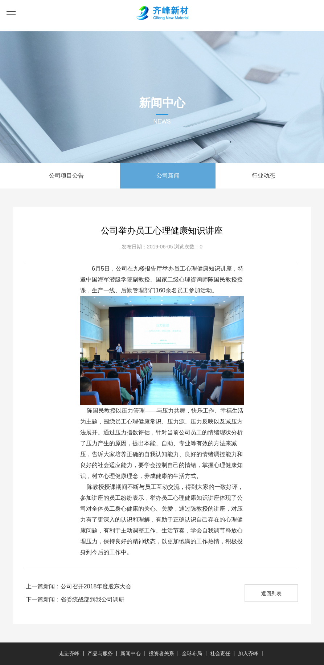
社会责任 (220, 653)
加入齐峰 (248, 653)
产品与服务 (100, 653)
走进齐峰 (69, 653)
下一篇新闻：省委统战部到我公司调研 (75, 599)
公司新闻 (168, 176)
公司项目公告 (66, 176)
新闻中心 (130, 653)
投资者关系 (161, 653)
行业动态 (263, 176)
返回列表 (271, 593)
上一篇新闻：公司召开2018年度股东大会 (79, 586)
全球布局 (192, 653)
